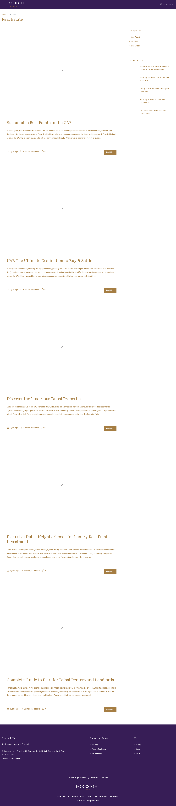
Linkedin (81, 778)
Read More (110, 152)
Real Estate (35, 151)
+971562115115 (166, 4)
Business (26, 151)
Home (59, 796)
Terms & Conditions (99, 749)
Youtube (103, 778)
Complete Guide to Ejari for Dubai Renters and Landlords (60, 680)
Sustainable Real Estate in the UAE (39, 123)
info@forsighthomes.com (13, 758)
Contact (138, 753)
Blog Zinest (135, 37)
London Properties (101, 796)
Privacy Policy (97, 753)
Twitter (72, 778)
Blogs (138, 749)
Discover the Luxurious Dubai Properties (44, 399)
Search (138, 745)
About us (95, 745)
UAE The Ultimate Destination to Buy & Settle (49, 261)
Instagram (93, 778)
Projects (75, 796)
